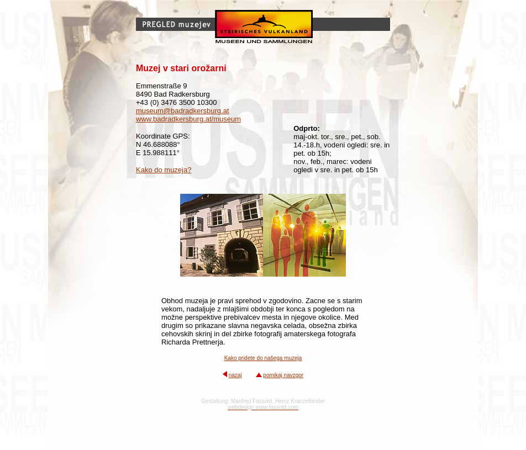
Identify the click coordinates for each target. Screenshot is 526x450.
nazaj (235, 375)
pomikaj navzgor (283, 375)
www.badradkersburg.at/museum (188, 119)
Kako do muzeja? (163, 170)
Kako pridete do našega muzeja (263, 358)
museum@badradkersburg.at (182, 111)
